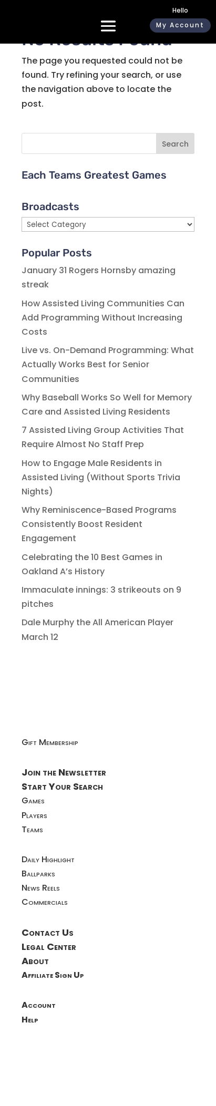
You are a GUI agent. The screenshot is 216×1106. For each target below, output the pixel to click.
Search (175, 144)
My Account (180, 24)
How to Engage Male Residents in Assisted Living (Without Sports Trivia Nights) (101, 477)
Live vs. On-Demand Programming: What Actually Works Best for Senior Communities (108, 364)
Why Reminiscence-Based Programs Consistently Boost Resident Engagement (99, 524)
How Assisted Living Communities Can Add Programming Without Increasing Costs (103, 317)
